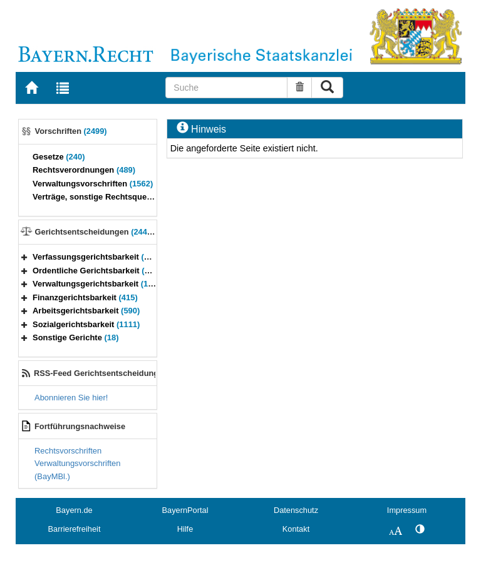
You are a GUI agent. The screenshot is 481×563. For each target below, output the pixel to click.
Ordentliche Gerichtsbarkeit (99, 270)
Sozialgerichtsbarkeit (86, 324)
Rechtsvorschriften (67, 450)
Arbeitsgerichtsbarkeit (86, 310)
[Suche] (226, 87)
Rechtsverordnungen (84, 170)
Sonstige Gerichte (76, 337)
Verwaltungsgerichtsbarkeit (100, 283)
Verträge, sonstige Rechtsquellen (107, 196)
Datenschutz (296, 510)
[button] (24, 256)
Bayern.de (74, 510)
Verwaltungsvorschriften (93, 183)
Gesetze (59, 156)
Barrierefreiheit (74, 529)
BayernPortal (185, 510)
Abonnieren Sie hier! (71, 397)
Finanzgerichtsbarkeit (85, 297)
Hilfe (185, 529)
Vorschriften (71, 131)
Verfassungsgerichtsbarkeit (96, 256)
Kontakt (295, 529)
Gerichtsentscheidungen (97, 231)
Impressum (407, 510)
